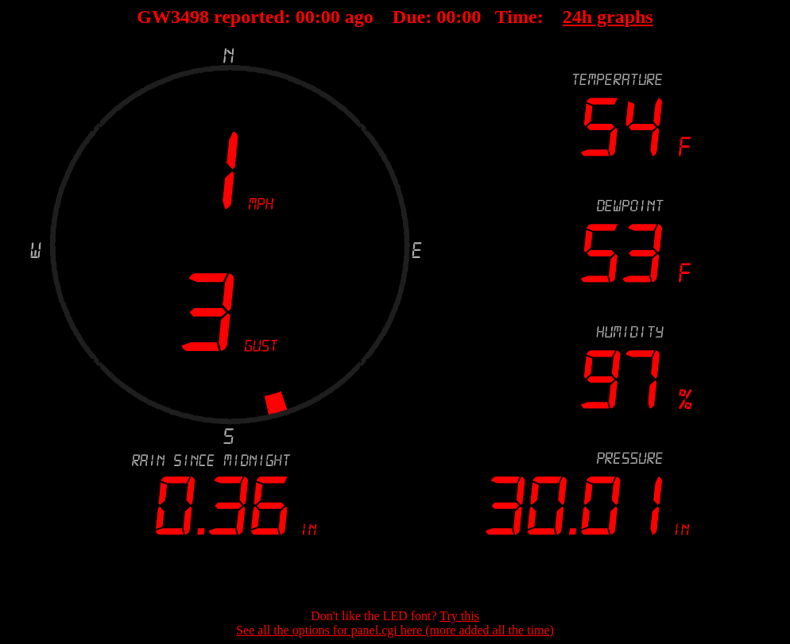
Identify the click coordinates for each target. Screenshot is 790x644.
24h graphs (608, 16)
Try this (459, 616)
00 (305, 16)
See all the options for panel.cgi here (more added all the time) (395, 630)
